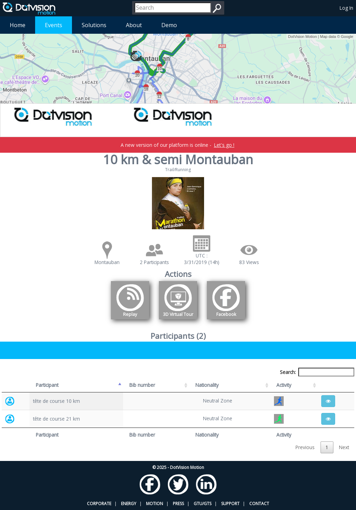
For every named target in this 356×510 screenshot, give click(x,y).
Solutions (94, 25)
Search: (317, 372)
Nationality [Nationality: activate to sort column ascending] (207, 385)
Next (344, 447)
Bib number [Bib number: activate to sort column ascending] (142, 385)
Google (347, 36)
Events (53, 25)
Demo (169, 25)
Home (17, 25)
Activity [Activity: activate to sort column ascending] (283, 385)
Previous (305, 447)
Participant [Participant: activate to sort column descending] (47, 385)
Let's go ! (224, 145)
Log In (346, 8)
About (134, 25)
